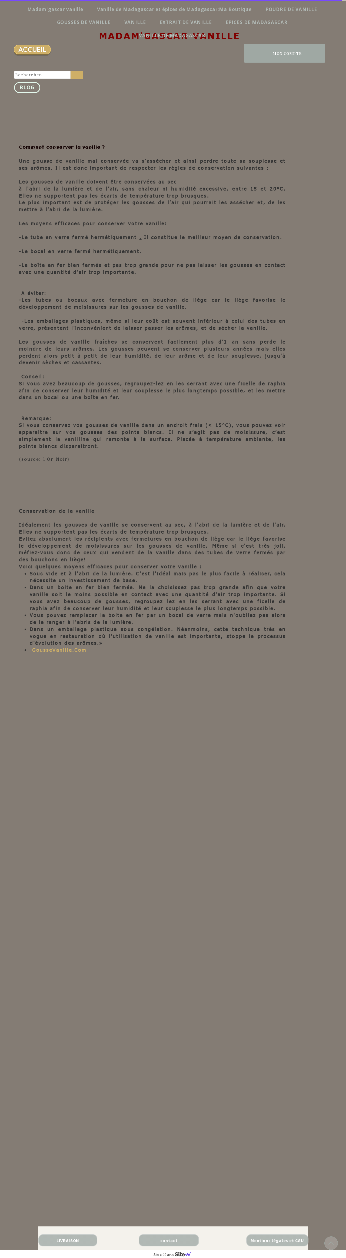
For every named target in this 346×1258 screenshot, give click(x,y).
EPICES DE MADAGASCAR (257, 22)
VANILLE (135, 22)
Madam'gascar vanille (55, 9)
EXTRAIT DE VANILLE (186, 22)
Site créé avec (174, 1255)
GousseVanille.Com (59, 650)
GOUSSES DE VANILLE (84, 22)
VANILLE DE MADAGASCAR (172, 35)
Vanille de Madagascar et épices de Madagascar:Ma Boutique (174, 9)
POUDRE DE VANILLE (291, 9)
